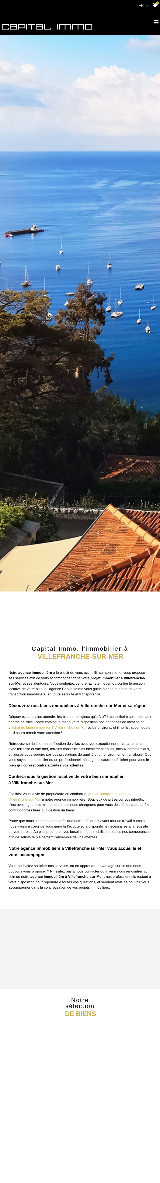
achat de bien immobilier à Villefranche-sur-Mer (49, 728)
